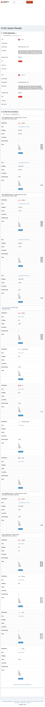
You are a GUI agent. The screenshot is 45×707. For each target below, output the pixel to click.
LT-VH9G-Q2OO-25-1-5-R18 (23, 502)
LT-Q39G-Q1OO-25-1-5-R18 (23, 126)
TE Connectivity (6, 307)
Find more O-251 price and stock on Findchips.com (22, 684)
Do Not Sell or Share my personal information (30, 701)
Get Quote (21, 379)
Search (29, 2)
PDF (20, 61)
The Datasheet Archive (5, 2)
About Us (28, 702)
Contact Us (23, 702)
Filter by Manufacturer (7, 35)
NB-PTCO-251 (21, 316)
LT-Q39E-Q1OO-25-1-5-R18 (23, 203)
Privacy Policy (16, 701)
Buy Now (20, 487)
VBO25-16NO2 (21, 543)
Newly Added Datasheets (7, 701)
